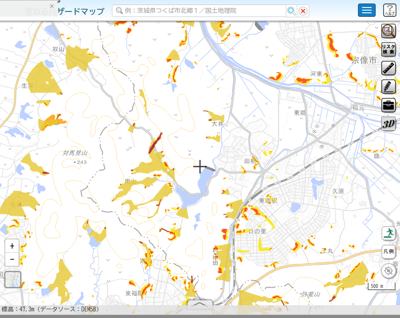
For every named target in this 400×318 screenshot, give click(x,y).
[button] (12, 249)
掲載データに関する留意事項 (48, 150)
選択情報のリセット (93, 174)
